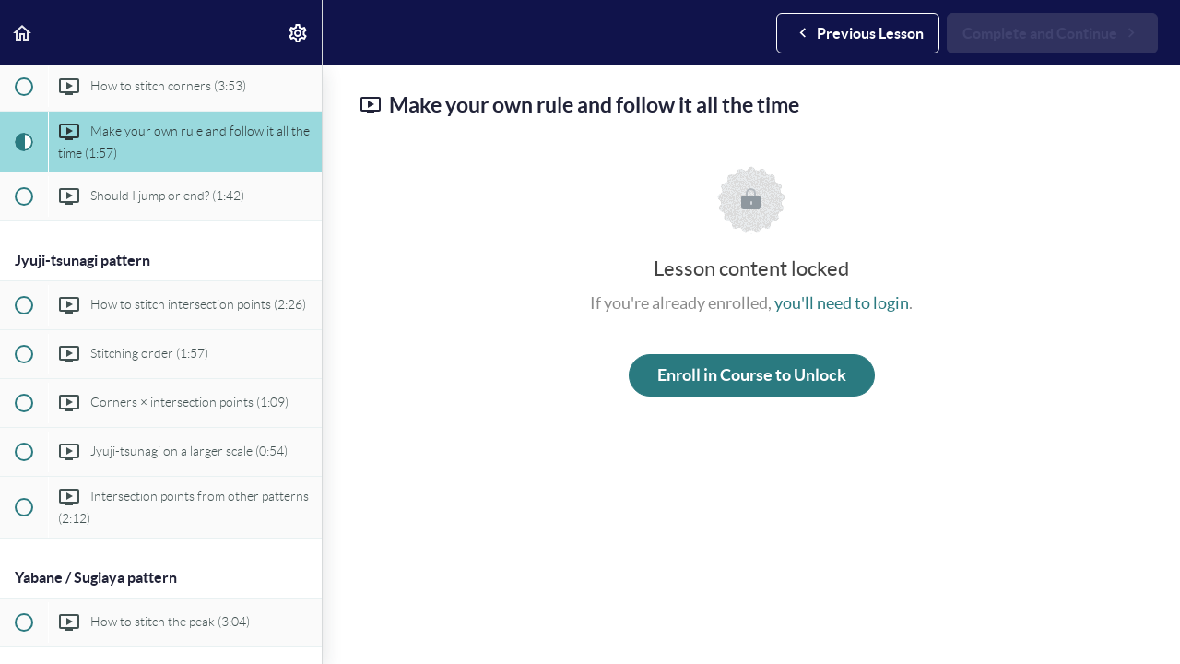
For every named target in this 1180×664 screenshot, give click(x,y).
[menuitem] (299, 32)
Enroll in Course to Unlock (751, 375)
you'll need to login (841, 303)
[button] (23, 32)
